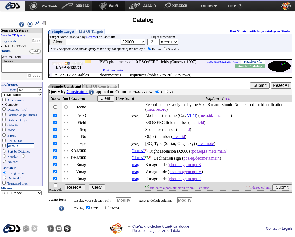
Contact (272, 228)
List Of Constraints (101, 86)
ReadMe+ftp (253, 61)
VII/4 (191, 115)
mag (135, 164)
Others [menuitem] (207, 6)
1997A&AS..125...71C (222, 61)
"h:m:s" (138, 150)
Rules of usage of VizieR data (156, 230)
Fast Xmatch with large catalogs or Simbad (261, 31)
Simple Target (63, 31)
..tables (22, 61)
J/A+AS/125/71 (22, 57)
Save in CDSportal (13, 35)
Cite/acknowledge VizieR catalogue (160, 226)
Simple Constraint (66, 86)
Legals (287, 228)
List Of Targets (91, 31)
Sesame (91, 37)
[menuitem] (12, 6)
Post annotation (113, 70)
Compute (11, 104)
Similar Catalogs (250, 66)
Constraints (80, 91)
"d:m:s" (138, 157)
